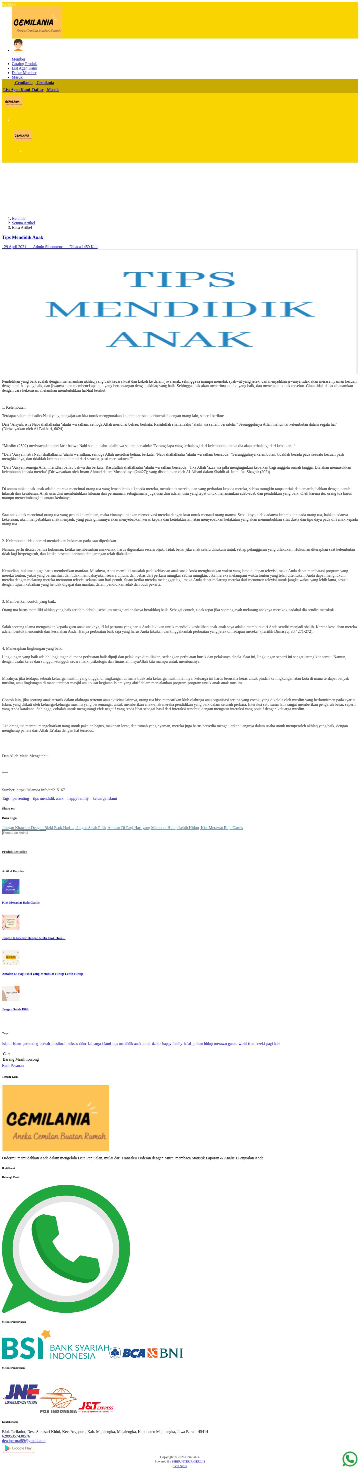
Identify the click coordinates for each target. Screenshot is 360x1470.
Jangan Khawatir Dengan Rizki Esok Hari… (38, 828)
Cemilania (23, 83)
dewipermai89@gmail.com (24, 1440)
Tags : (7, 798)
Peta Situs (180, 1466)
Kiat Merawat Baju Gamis (221, 828)
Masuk (52, 90)
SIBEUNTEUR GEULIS (189, 1461)
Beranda (18, 218)
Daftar (37, 90)
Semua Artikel (23, 223)
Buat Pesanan (13, 1065)
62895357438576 (16, 1436)
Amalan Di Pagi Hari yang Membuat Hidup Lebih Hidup (153, 828)
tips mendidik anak (48, 798)
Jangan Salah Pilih (90, 828)
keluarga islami (104, 798)
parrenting (20, 798)
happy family (77, 798)
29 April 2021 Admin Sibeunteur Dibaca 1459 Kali (50, 247)
